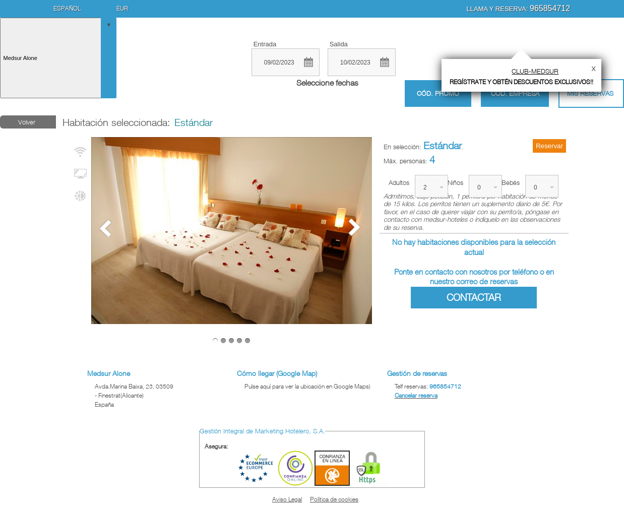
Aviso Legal (287, 499)
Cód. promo (438, 93)
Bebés (511, 182)
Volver (26, 122)
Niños (455, 182)
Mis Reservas (590, 93)
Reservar (549, 146)
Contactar (474, 297)
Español (67, 8)
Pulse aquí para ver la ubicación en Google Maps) (307, 386)
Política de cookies (334, 499)
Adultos (399, 182)
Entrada (265, 44)
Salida (339, 44)
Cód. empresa (515, 93)
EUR (122, 8)
